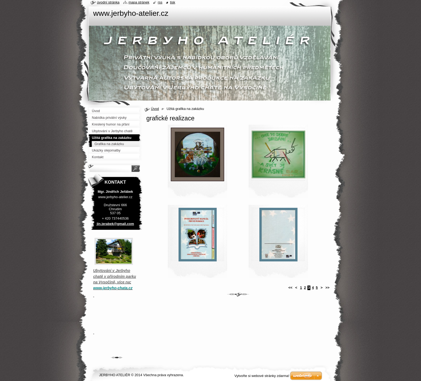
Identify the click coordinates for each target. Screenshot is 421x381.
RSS (160, 2)
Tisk (172, 2)
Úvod (155, 109)
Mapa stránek (139, 2)
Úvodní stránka (108, 2)
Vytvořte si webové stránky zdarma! (261, 376)
